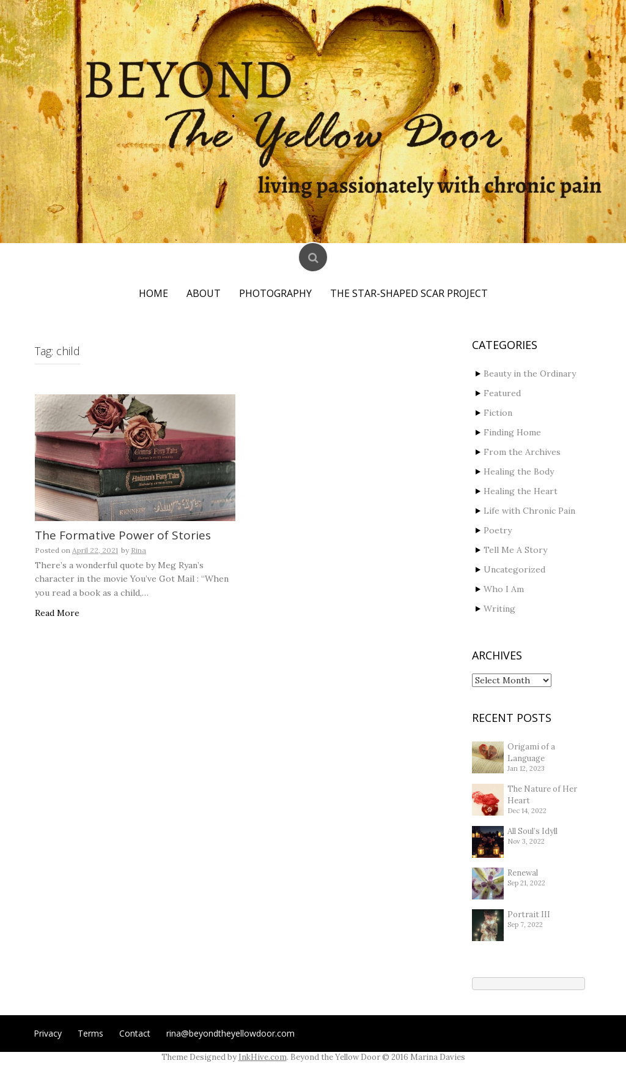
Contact (134, 1033)
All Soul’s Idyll (532, 831)
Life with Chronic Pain (529, 510)
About (203, 293)
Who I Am (504, 589)
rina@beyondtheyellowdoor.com (230, 1033)
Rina (138, 550)
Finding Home (512, 432)
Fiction (498, 412)
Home (153, 293)
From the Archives (522, 451)
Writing (499, 608)
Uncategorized (514, 569)
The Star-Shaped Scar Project (409, 293)
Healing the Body (519, 471)
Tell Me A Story (515, 549)
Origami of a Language (531, 752)
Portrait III (528, 914)
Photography (275, 293)
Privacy (48, 1033)
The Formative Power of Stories (123, 535)
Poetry (498, 530)
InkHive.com (262, 1057)
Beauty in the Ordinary (530, 373)
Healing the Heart (521, 491)
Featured (502, 393)
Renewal (522, 873)
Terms (90, 1033)
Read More (57, 612)
